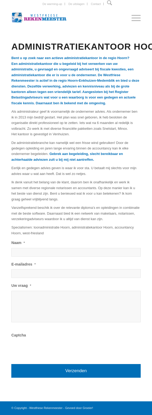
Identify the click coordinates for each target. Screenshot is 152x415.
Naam (18, 243)
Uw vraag (21, 285)
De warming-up (52, 4)
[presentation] (51, 350)
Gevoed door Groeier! (79, 407)
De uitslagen (76, 4)
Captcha (18, 335)
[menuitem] (52, 4)
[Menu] (133, 18)
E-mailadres (23, 264)
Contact (96, 4)
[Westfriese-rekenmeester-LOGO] (63, 18)
